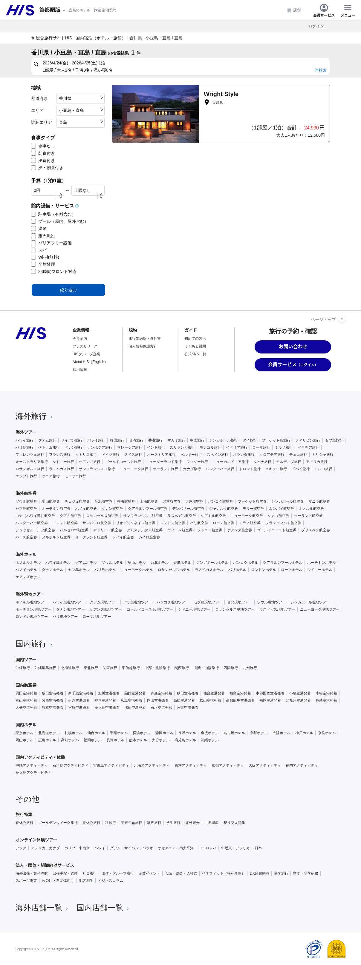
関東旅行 (110, 668)
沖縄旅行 (23, 668)
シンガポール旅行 (223, 440)
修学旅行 (281, 873)
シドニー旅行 (63, 462)
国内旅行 (35, 643)
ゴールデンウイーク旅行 (58, 823)
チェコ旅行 (298, 455)
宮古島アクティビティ (111, 765)
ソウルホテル (112, 563)
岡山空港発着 (158, 700)
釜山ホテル (137, 563)
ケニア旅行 (51, 476)
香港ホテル (182, 563)
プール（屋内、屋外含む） (59, 221)
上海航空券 (149, 501)
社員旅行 (89, 873)
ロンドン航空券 (172, 523)
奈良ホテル (327, 733)
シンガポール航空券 (287, 501)
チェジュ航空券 (77, 501)
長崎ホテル (115, 740)
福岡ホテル (93, 740)
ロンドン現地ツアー (32, 616)
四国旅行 (231, 668)
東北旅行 (91, 668)
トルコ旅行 (323, 469)
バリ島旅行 (24, 447)
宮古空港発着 (187, 707)
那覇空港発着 (135, 707)
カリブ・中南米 (77, 848)
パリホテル (237, 570)
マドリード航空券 (107, 530)
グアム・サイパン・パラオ (131, 848)
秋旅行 (110, 823)
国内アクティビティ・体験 (40, 757)
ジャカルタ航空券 (223, 509)
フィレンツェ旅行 (30, 455)
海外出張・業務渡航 (32, 873)
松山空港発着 (210, 700)
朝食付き (43, 153)
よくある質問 (195, 346)
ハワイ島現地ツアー (69, 602)
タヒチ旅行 (262, 462)
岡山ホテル (24, 740)
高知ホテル (70, 740)
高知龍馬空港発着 (240, 700)
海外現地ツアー (30, 594)
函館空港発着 (135, 693)
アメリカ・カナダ (45, 848)
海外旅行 (35, 416)
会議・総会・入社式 (181, 873)
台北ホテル (160, 563)
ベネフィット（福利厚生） (223, 873)
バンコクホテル (245, 563)
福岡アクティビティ (302, 765)
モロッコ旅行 (75, 476)
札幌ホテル (73, 733)
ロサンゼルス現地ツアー (235, 609)
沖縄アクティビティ (32, 765)
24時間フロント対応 (54, 271)
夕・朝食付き (47, 167)
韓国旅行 (117, 440)
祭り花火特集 (234, 823)
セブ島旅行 (334, 440)
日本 (258, 848)
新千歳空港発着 (80, 693)
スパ (39, 250)
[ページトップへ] (341, 318)
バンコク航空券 (220, 501)
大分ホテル (161, 740)
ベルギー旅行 (191, 455)
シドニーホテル (319, 570)
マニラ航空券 (319, 501)
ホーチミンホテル (321, 563)
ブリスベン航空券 (315, 530)
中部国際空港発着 (270, 693)
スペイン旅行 (217, 455)
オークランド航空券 (91, 537)
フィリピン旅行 (307, 440)
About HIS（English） (90, 362)
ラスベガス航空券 (181, 516)
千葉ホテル (119, 733)
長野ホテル (187, 733)
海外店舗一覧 (42, 907)
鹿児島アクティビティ (33, 773)
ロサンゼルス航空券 (102, 516)
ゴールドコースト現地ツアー (150, 609)
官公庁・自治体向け (58, 880)
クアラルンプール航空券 (147, 509)
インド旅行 (156, 447)
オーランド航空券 (308, 516)
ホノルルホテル (28, 563)
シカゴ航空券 (278, 516)
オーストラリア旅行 (32, 462)
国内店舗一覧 (103, 907)
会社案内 (80, 338)
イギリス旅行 (86, 455)
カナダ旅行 (192, 469)
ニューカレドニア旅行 (231, 462)
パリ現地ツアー (65, 616)
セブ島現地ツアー (208, 602)
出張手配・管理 (65, 873)
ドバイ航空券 (123, 537)
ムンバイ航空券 (281, 509)
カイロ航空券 (149, 537)
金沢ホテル (210, 733)
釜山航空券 (51, 501)
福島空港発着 (240, 693)
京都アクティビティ (228, 765)
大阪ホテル (281, 733)
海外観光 (192, 823)
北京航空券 (171, 501)
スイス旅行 (133, 455)
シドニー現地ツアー (194, 609)
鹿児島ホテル (185, 740)
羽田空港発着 (26, 693)
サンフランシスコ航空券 (143, 516)
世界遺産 (211, 823)
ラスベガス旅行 (61, 469)
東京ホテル (24, 733)
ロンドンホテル (263, 570)
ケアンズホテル (28, 577)
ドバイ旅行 (301, 469)
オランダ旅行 (244, 455)
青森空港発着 (161, 693)
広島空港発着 (131, 700)
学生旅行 (173, 823)
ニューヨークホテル (137, 570)
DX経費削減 (259, 873)
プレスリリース (85, 346)
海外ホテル (26, 554)
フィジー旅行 (197, 462)
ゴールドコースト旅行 (123, 462)
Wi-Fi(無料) (45, 257)
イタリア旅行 (236, 447)
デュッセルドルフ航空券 (35, 530)
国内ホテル (26, 724)
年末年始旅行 (131, 823)
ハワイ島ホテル (58, 563)
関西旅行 (182, 668)
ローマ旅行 (261, 447)
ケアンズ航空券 (239, 530)
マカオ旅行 (176, 440)
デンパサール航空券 (188, 509)
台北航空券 (103, 501)
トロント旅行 (250, 469)
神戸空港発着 (105, 700)
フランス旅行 (60, 455)
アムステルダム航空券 (145, 530)
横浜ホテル (142, 733)
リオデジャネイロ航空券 (135, 523)
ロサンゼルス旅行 (30, 469)
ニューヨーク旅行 (134, 469)
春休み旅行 (24, 823)
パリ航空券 (199, 523)
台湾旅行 (136, 440)
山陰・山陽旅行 (206, 668)
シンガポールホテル (212, 563)
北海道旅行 (70, 668)
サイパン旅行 (71, 440)
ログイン (316, 26)
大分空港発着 (26, 707)
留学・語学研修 (305, 873)
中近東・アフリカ (235, 848)
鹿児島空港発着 (107, 707)
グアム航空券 (70, 516)
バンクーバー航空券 (32, 523)
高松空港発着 (184, 700)
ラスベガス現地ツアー (277, 609)
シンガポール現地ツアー (310, 602)
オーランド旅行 (165, 469)
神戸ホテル (304, 733)
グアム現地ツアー (104, 602)
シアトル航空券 (213, 516)
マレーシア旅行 (129, 447)
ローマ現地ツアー (96, 616)
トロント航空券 (65, 523)
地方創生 (86, 880)
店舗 (294, 10)
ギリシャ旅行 (323, 455)
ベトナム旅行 (49, 447)
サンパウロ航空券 (96, 523)
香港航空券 (126, 501)
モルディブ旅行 (288, 462)
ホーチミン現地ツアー (33, 609)
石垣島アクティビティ (70, 765)
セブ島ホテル (79, 570)
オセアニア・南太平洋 (176, 848)
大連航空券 (194, 501)
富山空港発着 (26, 700)
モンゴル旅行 (210, 447)
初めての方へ (195, 338)
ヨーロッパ (207, 848)
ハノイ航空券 (86, 509)
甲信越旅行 (131, 668)
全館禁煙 (43, 264)
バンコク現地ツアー (173, 602)
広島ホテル (47, 740)
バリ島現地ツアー (137, 602)
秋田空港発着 (187, 693)
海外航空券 (26, 493)
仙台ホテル (96, 733)
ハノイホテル (26, 570)
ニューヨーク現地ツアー (319, 609)
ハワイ (99, 848)
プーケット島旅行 (276, 440)
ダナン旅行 (73, 447)
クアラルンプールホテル (282, 563)
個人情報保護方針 (143, 346)
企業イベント (149, 873)
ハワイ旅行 (24, 440)
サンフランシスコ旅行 (97, 469)
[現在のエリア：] (52, 10)
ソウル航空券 (26, 501)
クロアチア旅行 (271, 455)
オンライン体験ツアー (36, 840)
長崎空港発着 (326, 700)
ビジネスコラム (110, 880)
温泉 (39, 228)
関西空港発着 (52, 700)
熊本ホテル (138, 740)
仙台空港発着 (214, 693)
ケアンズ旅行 (89, 462)
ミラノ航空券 (250, 523)
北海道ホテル (49, 733)
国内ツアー (26, 659)
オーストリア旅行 (161, 455)
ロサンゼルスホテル (174, 570)
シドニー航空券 (209, 530)
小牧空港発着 (300, 693)
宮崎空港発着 (79, 707)
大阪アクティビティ (265, 765)
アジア (21, 848)
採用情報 (80, 370)
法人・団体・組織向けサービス (45, 865)
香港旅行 (155, 440)
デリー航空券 (253, 509)
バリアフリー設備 (51, 242)
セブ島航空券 (26, 509)
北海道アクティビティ (152, 765)
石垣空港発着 (161, 707)
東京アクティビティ (191, 765)
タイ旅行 (250, 440)
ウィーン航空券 (179, 530)
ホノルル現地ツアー (32, 602)
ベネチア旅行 (308, 447)
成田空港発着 (52, 693)
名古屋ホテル (234, 733)
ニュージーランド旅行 (164, 462)
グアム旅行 (47, 440)
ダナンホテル (52, 570)
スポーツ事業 (26, 880)
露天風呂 (43, 235)
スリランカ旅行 (182, 447)
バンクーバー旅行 (220, 469)
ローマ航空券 (223, 523)
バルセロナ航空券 (74, 530)
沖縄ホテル (210, 740)
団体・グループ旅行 (118, 873)
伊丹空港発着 (79, 700)
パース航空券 (26, 537)
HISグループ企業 (86, 354)
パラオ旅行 (96, 440)
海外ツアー (26, 432)
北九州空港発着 (298, 700)
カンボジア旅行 (99, 447)
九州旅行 (250, 668)
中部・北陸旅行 (157, 668)
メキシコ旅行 (276, 469)
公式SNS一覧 (195, 354)
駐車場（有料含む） (53, 214)
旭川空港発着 (109, 693)
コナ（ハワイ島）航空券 (35, 516)
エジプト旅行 (26, 476)
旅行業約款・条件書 (145, 338)
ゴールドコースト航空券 (276, 530)
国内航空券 (26, 685)
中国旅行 (197, 440)
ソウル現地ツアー (271, 602)
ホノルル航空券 (311, 509)
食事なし (43, 146)
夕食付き (43, 160)
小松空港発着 (326, 693)
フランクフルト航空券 (283, 523)
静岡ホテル (164, 733)
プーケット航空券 (252, 501)
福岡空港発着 (270, 700)
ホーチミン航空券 (56, 509)
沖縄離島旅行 (45, 668)
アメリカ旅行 (317, 462)
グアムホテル (86, 563)
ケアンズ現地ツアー (106, 609)
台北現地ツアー (239, 602)
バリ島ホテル (105, 570)
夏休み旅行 (91, 823)
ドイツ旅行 (111, 455)
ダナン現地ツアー (70, 609)
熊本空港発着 (52, 707)
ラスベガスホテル (209, 570)
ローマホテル (291, 570)
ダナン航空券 (112, 509)
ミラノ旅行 (284, 447)
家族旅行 (154, 823)
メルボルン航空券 (56, 537)
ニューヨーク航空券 (247, 516)
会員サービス (324, 10)
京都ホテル (259, 733)
